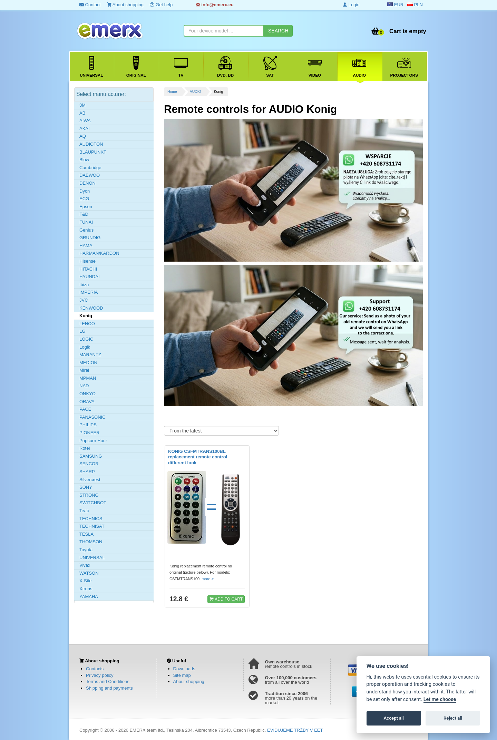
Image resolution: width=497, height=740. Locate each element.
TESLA (86, 534)
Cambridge (90, 167)
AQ (82, 136)
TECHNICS (90, 518)
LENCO (87, 323)
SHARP (87, 471)
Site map (182, 675)
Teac (84, 510)
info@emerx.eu (215, 4)
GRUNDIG (89, 237)
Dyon (84, 191)
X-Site (85, 580)
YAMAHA (88, 596)
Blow (84, 159)
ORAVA (87, 401)
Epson (85, 206)
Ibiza (84, 284)
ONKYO (87, 393)
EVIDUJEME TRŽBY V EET (295, 730)
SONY (85, 487)
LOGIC (86, 339)
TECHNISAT (92, 526)
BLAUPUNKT (92, 152)
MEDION (88, 362)
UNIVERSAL (92, 557)
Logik (84, 347)
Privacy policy (99, 675)
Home (172, 92)
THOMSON (90, 541)
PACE (85, 409)
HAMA (85, 245)
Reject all (453, 718)
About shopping (125, 4)
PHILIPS (88, 424)
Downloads (184, 668)
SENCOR (89, 463)
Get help (161, 4)
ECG (84, 198)
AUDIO (195, 92)
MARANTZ (90, 354)
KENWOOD (91, 308)
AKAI (84, 128)
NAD (84, 385)
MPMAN (87, 378)
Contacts (95, 668)
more (208, 579)
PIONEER (89, 432)
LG (82, 331)
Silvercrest (89, 479)
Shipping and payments (109, 688)
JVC (83, 300)
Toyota (85, 549)
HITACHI (88, 269)
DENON (87, 183)
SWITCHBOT (92, 502)
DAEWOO (89, 175)
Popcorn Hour (93, 440)
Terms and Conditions (107, 681)
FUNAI (86, 222)
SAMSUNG (90, 456)
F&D (83, 214)
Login (351, 4)
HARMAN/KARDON (99, 253)
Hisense (87, 261)
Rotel (84, 448)
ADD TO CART (226, 599)
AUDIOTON (91, 144)
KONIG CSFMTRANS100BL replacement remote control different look (197, 457)
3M (82, 105)
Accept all (394, 718)
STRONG (89, 495)
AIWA (85, 120)
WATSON (89, 573)
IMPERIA (88, 292)
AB (82, 113)
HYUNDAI (89, 276)
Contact (89, 4)
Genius (86, 230)
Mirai (84, 370)
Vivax (84, 565)
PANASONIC (92, 417)
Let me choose (439, 699)
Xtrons (85, 588)
